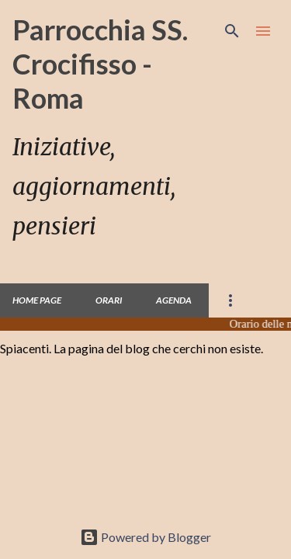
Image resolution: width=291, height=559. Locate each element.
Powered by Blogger (145, 536)
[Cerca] (232, 31)
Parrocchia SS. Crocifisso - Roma (100, 63)
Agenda (174, 300)
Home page (36, 300)
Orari (108, 300)
